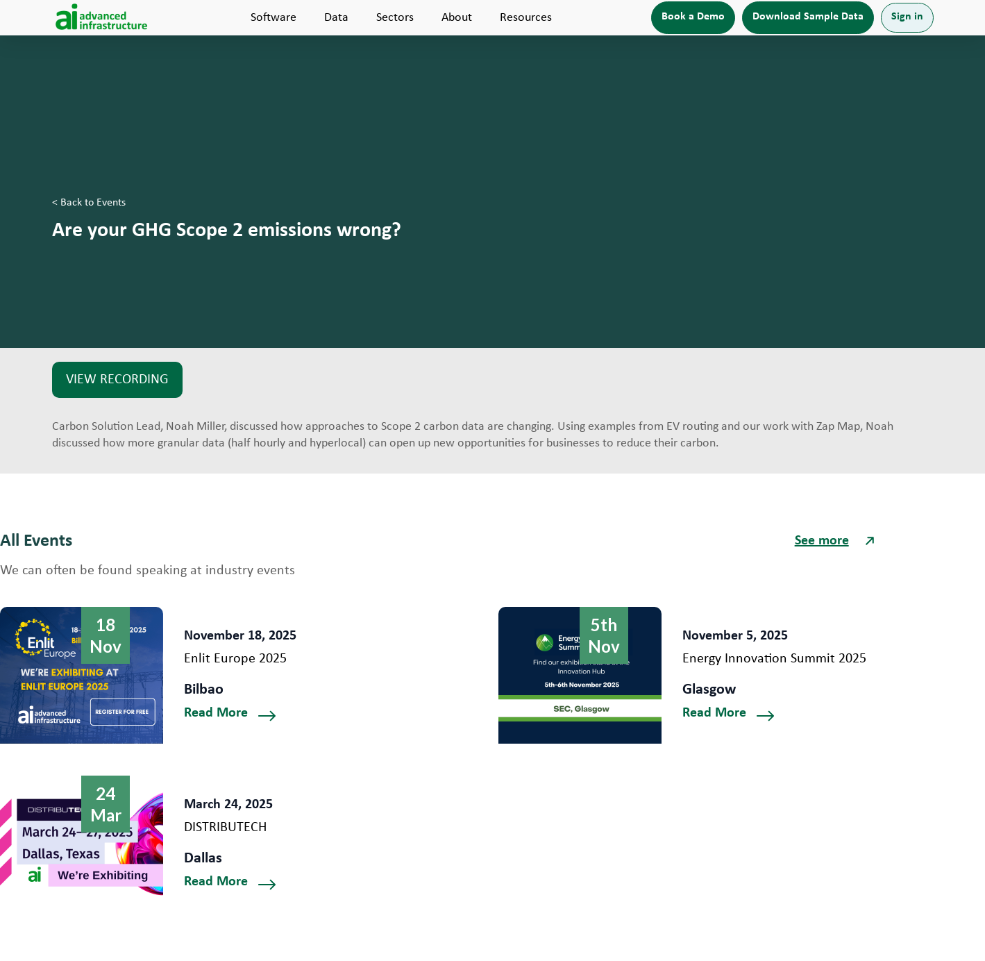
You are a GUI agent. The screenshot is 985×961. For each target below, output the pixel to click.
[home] (102, 17)
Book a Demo (693, 16)
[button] (273, 18)
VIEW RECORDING (117, 380)
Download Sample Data (808, 16)
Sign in (907, 16)
